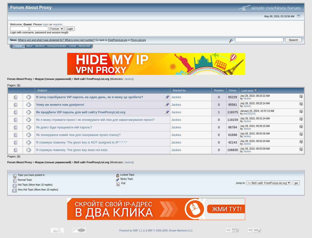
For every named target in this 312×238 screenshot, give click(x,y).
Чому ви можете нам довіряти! (60, 104)
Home (18, 46)
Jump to (240, 183)
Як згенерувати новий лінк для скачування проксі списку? (78, 135)
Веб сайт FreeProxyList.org (91, 78)
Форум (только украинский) (53, 78)
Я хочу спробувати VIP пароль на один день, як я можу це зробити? (89, 97)
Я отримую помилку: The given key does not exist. (72, 150)
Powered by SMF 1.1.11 (132, 230)
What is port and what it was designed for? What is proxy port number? (56, 40)
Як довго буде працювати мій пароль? (64, 127)
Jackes (128, 78)
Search (40, 46)
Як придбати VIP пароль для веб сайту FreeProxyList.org (80, 112)
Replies (219, 90)
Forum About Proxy (19, 78)
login (46, 24)
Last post (249, 90)
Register (84, 46)
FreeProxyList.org (117, 40)
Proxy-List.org (138, 40)
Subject (42, 90)
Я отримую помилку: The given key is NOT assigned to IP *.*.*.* (81, 142)
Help (29, 46)
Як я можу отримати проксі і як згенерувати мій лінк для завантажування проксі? (95, 120)
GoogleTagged (56, 46)
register (57, 24)
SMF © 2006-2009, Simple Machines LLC (170, 230)
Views (233, 90)
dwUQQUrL (249, 113)
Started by (179, 90)
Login (72, 46)
